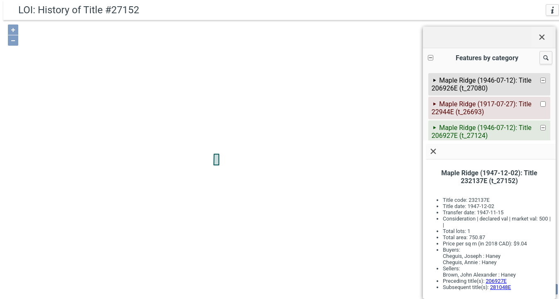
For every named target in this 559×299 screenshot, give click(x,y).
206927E (496, 281)
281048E (500, 287)
